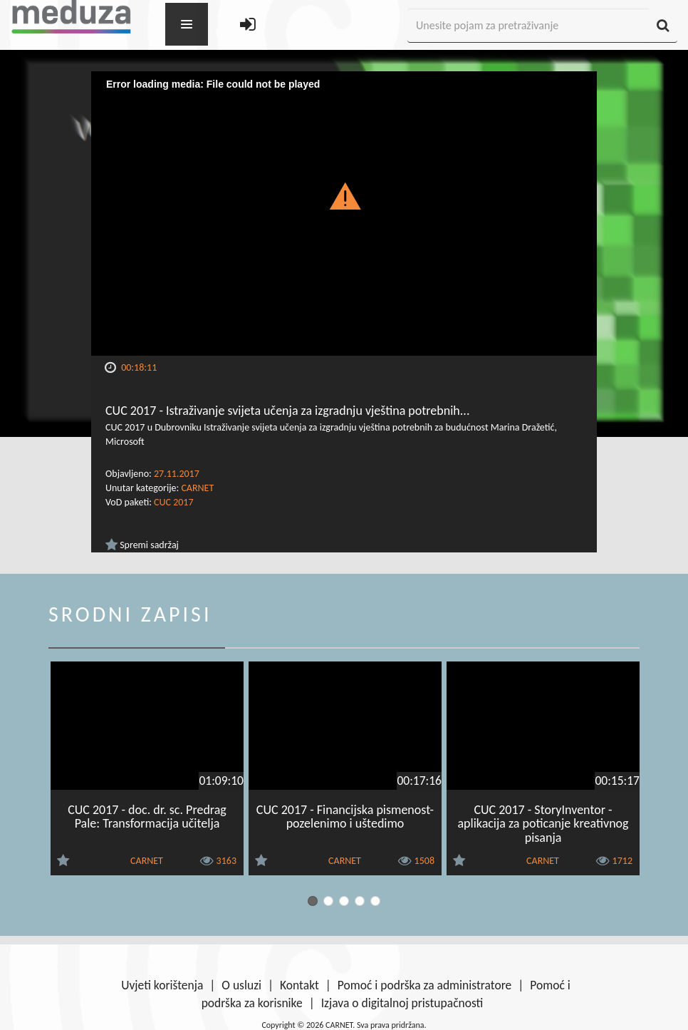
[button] (344, 195)
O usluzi (241, 985)
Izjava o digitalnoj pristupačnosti (402, 1003)
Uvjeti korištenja (162, 985)
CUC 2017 (173, 502)
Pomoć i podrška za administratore (424, 985)
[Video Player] (344, 213)
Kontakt (299, 985)
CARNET (197, 488)
